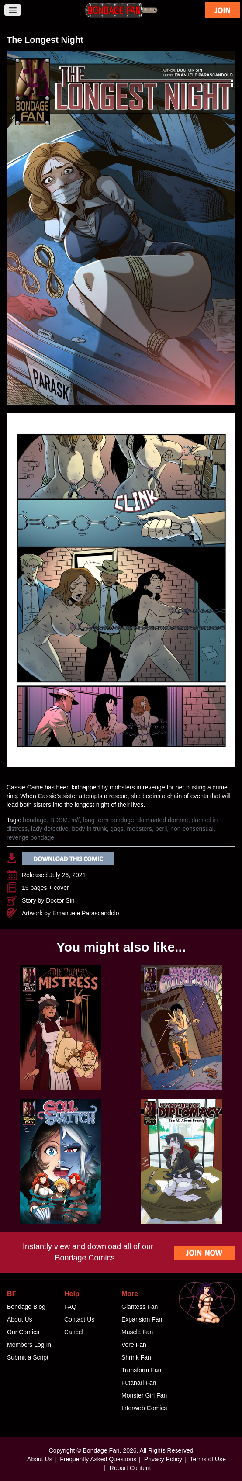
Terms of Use (207, 1459)
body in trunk (89, 828)
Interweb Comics (144, 1408)
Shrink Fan (136, 1357)
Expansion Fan (141, 1319)
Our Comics (23, 1332)
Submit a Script (27, 1357)
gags (116, 828)
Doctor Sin (60, 900)
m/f (75, 820)
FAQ (70, 1306)
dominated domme (163, 820)
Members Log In (29, 1344)
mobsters (139, 828)
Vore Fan (133, 1344)
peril (161, 828)
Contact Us (79, 1319)
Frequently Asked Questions (98, 1459)
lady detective (50, 828)
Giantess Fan (139, 1306)
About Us (19, 1319)
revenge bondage (30, 837)
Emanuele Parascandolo (85, 913)
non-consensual (192, 828)
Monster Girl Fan (144, 1395)
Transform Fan (141, 1370)
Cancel (73, 1332)
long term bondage (108, 820)
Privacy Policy (163, 1459)
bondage (35, 820)
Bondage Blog (26, 1306)
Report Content (130, 1467)
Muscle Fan (137, 1332)
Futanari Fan (138, 1382)
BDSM (59, 820)
